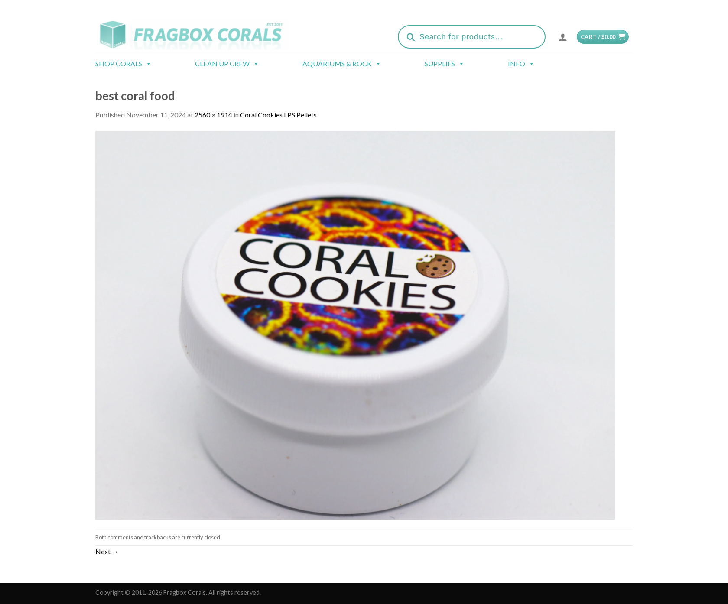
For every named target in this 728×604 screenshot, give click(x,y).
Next (107, 551)
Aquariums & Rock (341, 63)
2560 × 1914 (213, 114)
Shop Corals (123, 63)
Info (521, 63)
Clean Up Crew (227, 63)
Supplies (445, 63)
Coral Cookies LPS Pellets (278, 114)
